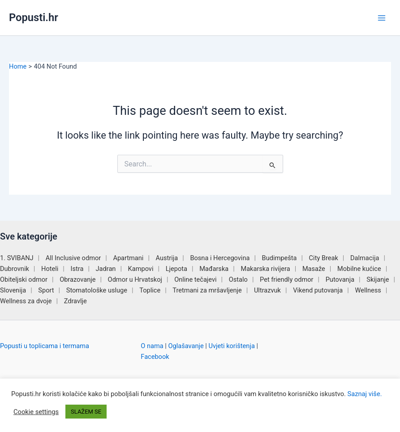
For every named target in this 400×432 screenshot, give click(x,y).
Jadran (106, 269)
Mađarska (213, 269)
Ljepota (176, 269)
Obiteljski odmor (23, 279)
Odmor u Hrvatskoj (135, 279)
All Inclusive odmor (73, 258)
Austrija (167, 258)
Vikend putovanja (318, 290)
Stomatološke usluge (96, 290)
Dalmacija (364, 258)
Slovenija (13, 290)
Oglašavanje (185, 346)
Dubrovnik (14, 269)
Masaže (313, 269)
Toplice (149, 290)
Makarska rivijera (265, 269)
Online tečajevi (195, 279)
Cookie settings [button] (36, 412)
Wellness (368, 290)
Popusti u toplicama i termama (44, 346)
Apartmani (128, 258)
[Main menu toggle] (381, 18)
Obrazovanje (77, 279)
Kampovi (141, 269)
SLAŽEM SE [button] (86, 411)
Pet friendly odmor (286, 279)
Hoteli (49, 269)
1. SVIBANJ (17, 258)
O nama (152, 346)
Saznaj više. (365, 394)
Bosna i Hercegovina (219, 258)
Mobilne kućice (359, 269)
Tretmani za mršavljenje (206, 290)
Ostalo (238, 279)
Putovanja (340, 279)
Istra (77, 269)
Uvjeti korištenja (231, 346)
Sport (46, 290)
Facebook (155, 357)
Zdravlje (75, 301)
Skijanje (377, 279)
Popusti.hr (33, 17)
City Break (323, 258)
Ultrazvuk (267, 290)
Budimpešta (279, 258)
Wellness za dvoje (26, 301)
